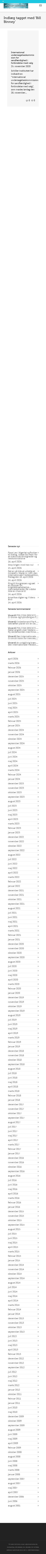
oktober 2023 (15, 792)
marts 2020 (13, 984)
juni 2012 (12, 1376)
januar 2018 (14, 1100)
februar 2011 (14, 1398)
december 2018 (16, 1051)
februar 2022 (14, 881)
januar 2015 (14, 1260)
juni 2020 (12, 970)
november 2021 (16, 895)
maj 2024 (12, 761)
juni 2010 (12, 1407)
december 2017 (16, 1104)
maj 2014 (12, 1296)
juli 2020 (12, 966)
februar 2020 (14, 988)
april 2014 (13, 1300)
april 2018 (13, 1086)
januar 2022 (14, 886)
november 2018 (16, 1055)
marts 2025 (13, 716)
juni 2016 (12, 1184)
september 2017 (16, 1117)
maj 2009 (12, 1438)
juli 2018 (12, 1073)
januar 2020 (14, 993)
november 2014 (16, 1269)
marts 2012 (13, 1385)
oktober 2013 (15, 1327)
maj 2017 (12, 1135)
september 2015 (16, 1224)
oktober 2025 (15, 685)
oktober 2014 (15, 1273)
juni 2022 (12, 863)
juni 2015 (12, 1238)
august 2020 (14, 961)
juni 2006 (12, 1501)
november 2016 (16, 1162)
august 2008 (14, 1456)
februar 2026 (14, 667)
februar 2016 (14, 1202)
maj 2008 (12, 1465)
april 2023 (13, 819)
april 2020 (13, 979)
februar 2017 (14, 1149)
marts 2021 (13, 930)
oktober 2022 (15, 846)
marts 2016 (13, 1198)
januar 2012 (14, 1389)
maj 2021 (12, 921)
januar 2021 (14, 939)
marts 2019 (13, 1037)
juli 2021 (12, 912)
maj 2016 (12, 1189)
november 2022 (16, 841)
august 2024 (14, 747)
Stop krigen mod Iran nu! (21, 564)
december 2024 (16, 730)
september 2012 (16, 1367)
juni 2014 (12, 1291)
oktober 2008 (15, 1452)
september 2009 (16, 1425)
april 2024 (13, 765)
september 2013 (16, 1331)
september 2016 (16, 1171)
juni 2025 (12, 703)
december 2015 (16, 1211)
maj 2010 (12, 1412)
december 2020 (16, 944)
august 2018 (14, 1068)
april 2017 (13, 1140)
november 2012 (16, 1363)
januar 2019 (14, 1046)
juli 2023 (12, 805)
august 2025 (14, 694)
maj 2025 (12, 707)
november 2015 (16, 1216)
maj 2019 (12, 1028)
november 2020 (16, 948)
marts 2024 (13, 770)
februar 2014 (14, 1309)
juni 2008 (12, 1461)
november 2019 (16, 1002)
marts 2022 (13, 877)
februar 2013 (14, 1354)
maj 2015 (12, 1242)
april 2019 (13, 1033)
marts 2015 (13, 1251)
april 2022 (13, 872)
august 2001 (14, 1505)
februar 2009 (14, 1447)
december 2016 (16, 1158)
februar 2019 (14, 1042)
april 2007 (13, 1492)
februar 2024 (14, 774)
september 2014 (16, 1278)
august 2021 (14, 908)
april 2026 (13, 658)
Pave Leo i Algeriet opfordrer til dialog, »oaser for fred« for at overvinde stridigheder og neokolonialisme (22, 555)
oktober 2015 (15, 1220)
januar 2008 (14, 1474)
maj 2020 (12, 975)
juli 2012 (12, 1372)
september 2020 (16, 957)
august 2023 (14, 801)
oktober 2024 (15, 739)
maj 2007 (12, 1487)
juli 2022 (12, 859)
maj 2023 (12, 814)
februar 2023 (14, 828)
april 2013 (13, 1349)
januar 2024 (14, 779)
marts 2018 (13, 1091)
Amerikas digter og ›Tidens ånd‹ (21, 598)
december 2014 (16, 1265)
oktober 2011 (15, 1394)
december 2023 (16, 783)
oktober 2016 (15, 1166)
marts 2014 (13, 1305)
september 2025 (16, 690)
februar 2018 (14, 1095)
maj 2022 (12, 868)
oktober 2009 (15, 1421)
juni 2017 (12, 1131)
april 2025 (13, 712)
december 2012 (16, 1358)
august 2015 (14, 1229)
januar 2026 (14, 672)
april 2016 (13, 1193)
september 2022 (16, 850)
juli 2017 (12, 1126)
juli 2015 (12, 1233)
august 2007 (14, 1483)
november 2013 (16, 1322)
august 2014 (14, 1282)
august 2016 (14, 1175)
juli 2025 (12, 698)
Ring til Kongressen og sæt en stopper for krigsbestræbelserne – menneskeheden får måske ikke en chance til (22, 587)
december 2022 (16, 837)
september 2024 (16, 743)
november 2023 (16, 788)
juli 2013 (12, 1336)
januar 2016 (14, 1207)
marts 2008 (13, 1470)
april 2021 (13, 926)
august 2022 (14, 854)
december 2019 (16, 997)
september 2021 (16, 903)
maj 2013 (12, 1345)
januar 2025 (14, 725)
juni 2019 (12, 1024)
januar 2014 (14, 1314)
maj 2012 (12, 1380)
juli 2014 (12, 1287)
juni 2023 (12, 810)
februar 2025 (14, 721)
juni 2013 (12, 1340)
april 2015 (13, 1247)
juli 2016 (12, 1180)
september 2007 (16, 1479)
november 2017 (16, 1109)
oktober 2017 (15, 1113)
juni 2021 (12, 917)
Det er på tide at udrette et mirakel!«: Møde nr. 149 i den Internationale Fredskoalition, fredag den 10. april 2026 (23, 574)
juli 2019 (12, 1019)
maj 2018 (12, 1082)
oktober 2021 (15, 899)
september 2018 (16, 1064)
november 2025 (16, 681)
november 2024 (16, 734)
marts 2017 (13, 1144)
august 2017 (14, 1122)
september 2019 (16, 1010)
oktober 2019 (15, 1006)
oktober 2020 (15, 953)
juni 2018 (12, 1077)
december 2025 (16, 676)
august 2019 (14, 1015)
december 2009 (16, 1416)
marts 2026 (13, 663)
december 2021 (16, 890)
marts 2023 (13, 823)
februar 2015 (14, 1256)
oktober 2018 (15, 1060)
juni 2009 (12, 1434)
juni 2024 (12, 756)
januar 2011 (14, 1403)
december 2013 (16, 1318)
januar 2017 (14, 1153)
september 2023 (16, 797)
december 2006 (16, 1496)
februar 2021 (14, 935)
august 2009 (14, 1429)
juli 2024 (12, 752)
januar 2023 (14, 832)
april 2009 (13, 1443)
